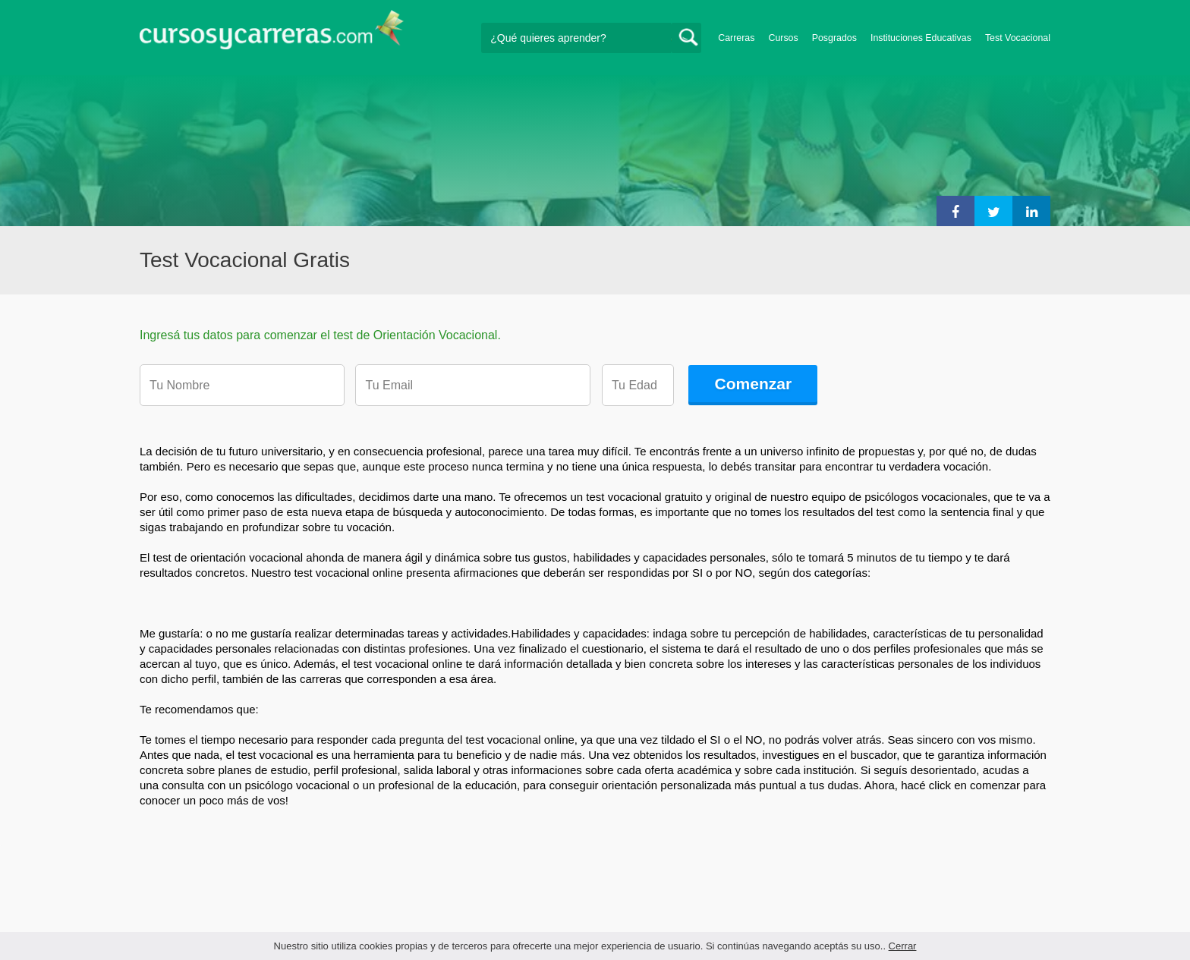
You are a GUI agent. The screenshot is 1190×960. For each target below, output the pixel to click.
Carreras (736, 37)
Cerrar (903, 946)
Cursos (783, 37)
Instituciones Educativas (920, 37)
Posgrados (834, 37)
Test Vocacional (1017, 37)
